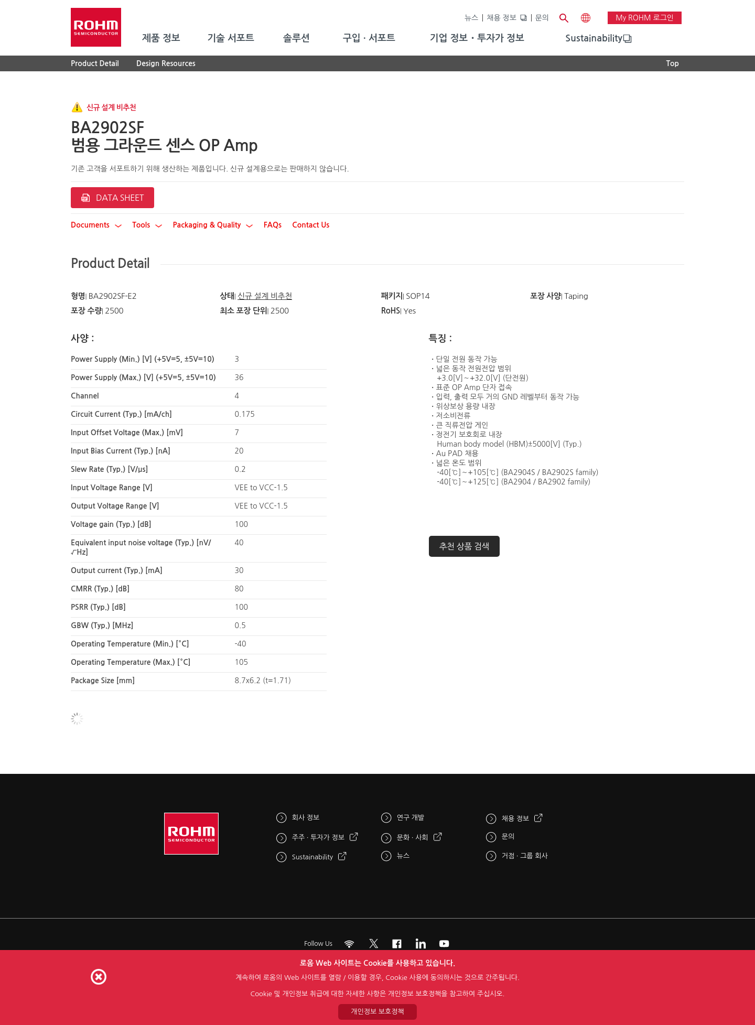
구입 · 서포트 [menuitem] (369, 38)
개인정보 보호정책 (377, 1011)
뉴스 (471, 17)
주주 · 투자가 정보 (318, 837)
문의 (542, 17)
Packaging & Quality (213, 225)
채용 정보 (501, 17)
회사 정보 (306, 817)
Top (672, 63)
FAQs (273, 225)
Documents (96, 225)
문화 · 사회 (412, 837)
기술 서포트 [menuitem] (230, 38)
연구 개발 (411, 817)
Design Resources (166, 63)
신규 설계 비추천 (265, 296)
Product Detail (95, 63)
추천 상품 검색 (464, 546)
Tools (147, 225)
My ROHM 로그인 (645, 17)
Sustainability (593, 38)
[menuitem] (594, 38)
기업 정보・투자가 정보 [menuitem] (477, 38)
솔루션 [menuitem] (296, 38)
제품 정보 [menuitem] (161, 38)
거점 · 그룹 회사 (525, 856)
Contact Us (310, 225)
